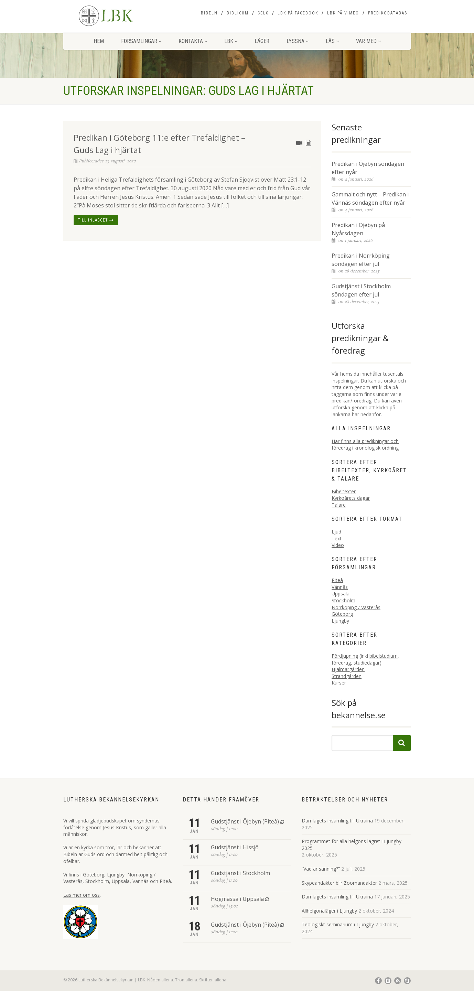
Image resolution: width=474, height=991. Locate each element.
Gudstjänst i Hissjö (235, 847)
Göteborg (342, 614)
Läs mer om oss (81, 895)
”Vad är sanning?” (321, 868)
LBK (230, 41)
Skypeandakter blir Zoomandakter (339, 883)
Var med (368, 41)
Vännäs (340, 587)
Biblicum (238, 13)
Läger (262, 41)
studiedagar (367, 662)
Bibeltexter (344, 491)
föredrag (341, 662)
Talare (339, 505)
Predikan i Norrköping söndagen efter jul (361, 260)
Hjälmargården (348, 669)
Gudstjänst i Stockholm (240, 873)
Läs (332, 41)
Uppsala (340, 593)
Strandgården (347, 676)
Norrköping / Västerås (356, 607)
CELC (263, 13)
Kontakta (193, 41)
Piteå (337, 580)
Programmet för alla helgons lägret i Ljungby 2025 (351, 844)
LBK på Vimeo (343, 13)
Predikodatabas (387, 13)
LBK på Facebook (298, 13)
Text (337, 538)
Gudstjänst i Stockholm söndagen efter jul (361, 290)
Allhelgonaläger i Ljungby (329, 910)
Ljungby (340, 620)
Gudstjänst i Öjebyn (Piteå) (245, 821)
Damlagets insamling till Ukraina (337, 820)
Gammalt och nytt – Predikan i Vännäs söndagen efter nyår (370, 198)
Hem (99, 41)
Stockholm (343, 600)
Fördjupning (345, 656)
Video (338, 545)
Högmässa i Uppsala (237, 899)
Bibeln (209, 13)
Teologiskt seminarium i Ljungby (338, 924)
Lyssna (298, 41)
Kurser (339, 682)
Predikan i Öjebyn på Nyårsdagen (358, 229)
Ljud (336, 531)
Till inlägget (96, 220)
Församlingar (141, 41)
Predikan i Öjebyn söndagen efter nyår (368, 168)
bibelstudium (383, 656)
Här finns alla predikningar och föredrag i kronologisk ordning (365, 444)
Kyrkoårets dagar (351, 498)
